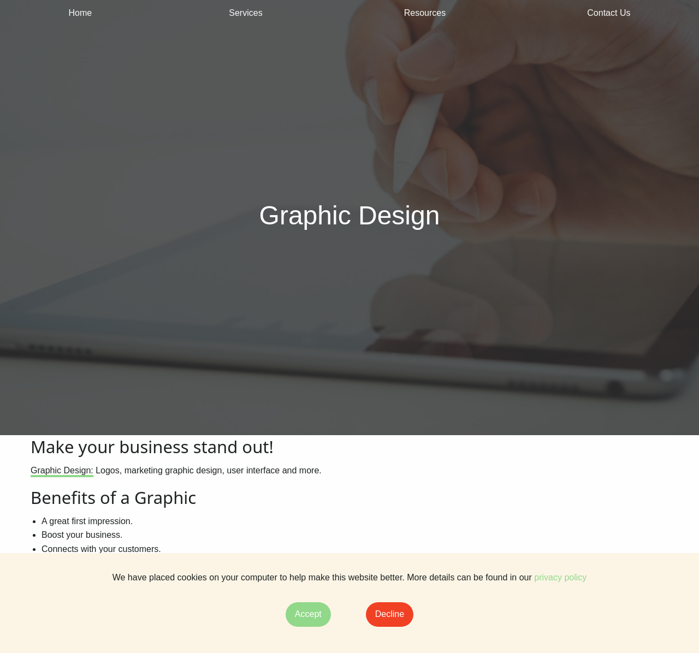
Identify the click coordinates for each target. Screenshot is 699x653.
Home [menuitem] (80, 12)
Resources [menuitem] (425, 12)
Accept (308, 614)
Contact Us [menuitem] (608, 12)
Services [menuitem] (245, 12)
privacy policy (560, 577)
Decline (389, 614)
